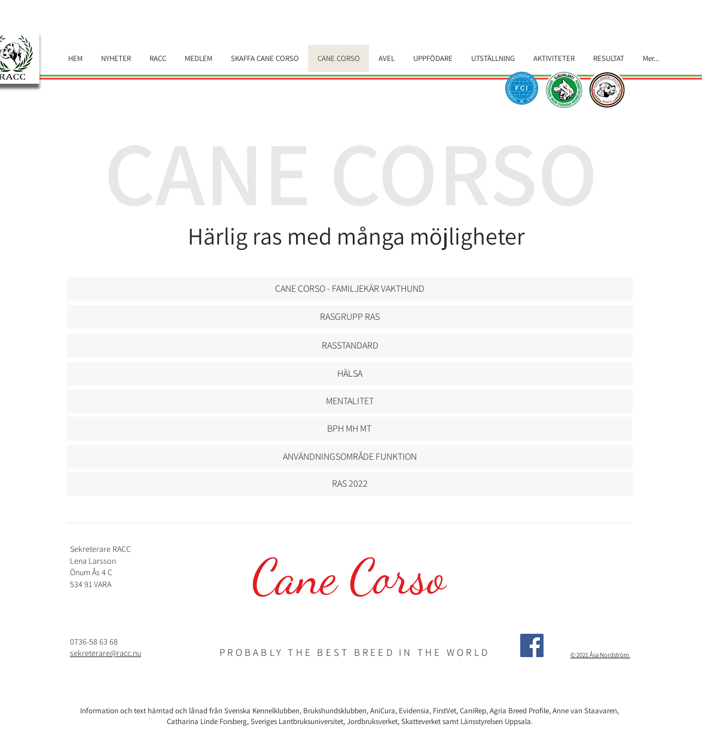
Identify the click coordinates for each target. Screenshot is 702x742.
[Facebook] (532, 645)
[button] (350, 346)
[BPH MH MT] (349, 429)
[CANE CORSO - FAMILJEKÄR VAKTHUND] (350, 289)
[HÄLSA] (350, 374)
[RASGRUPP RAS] (350, 317)
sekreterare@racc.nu (105, 653)
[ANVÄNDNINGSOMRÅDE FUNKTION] (350, 457)
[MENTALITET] (350, 401)
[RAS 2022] (350, 484)
